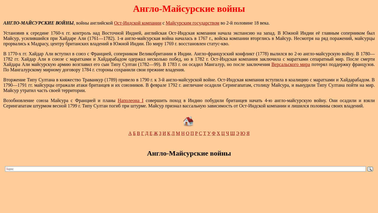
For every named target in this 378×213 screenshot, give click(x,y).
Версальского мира (290, 64)
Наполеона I (131, 100)
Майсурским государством (192, 22)
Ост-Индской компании (137, 22)
